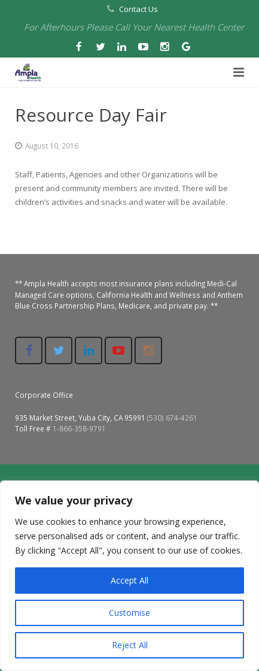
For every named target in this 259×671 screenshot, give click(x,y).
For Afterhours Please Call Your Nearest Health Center (134, 27)
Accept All (129, 580)
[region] (129, 575)
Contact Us (138, 9)
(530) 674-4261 (172, 417)
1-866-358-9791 (79, 428)
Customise (129, 612)
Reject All (130, 645)
